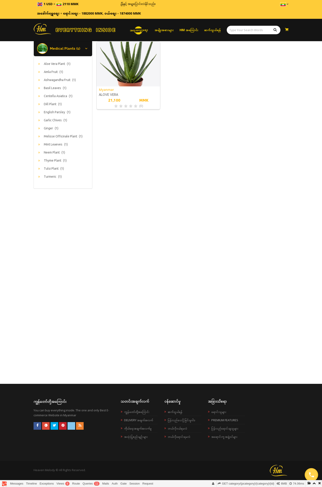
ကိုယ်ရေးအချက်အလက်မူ (138, 428)
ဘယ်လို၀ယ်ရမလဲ (177, 428)
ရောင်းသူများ (218, 412)
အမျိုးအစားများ (164, 30)
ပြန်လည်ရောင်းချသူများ (224, 428)
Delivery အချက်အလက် (138, 420)
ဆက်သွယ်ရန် (212, 30)
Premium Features (224, 420)
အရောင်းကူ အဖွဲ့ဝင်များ (224, 437)
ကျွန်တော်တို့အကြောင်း (136, 412)
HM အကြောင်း (189, 30)
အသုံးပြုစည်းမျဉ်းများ (136, 437)
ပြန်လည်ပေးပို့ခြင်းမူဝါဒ (181, 420)
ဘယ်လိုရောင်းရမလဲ (179, 437)
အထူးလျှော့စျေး (139, 30)
